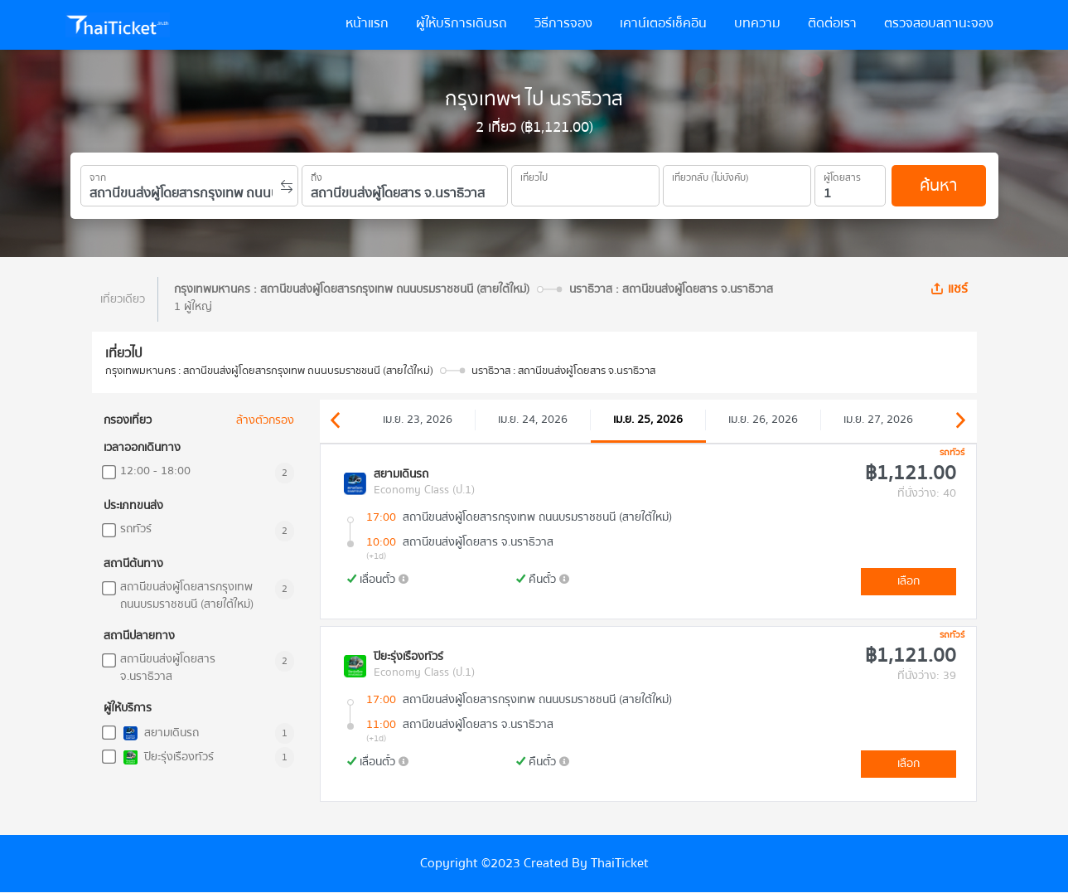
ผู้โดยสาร (842, 175)
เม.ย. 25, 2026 (648, 419)
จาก (97, 175)
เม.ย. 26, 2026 (763, 419)
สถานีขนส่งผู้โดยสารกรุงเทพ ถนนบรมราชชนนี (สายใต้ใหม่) (187, 596)
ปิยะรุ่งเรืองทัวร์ (167, 757)
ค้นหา (938, 185)
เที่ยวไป (534, 175)
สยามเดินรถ (159, 733)
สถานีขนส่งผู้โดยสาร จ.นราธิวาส (167, 668)
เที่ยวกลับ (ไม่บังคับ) (710, 175)
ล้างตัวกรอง (265, 421)
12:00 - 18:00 (155, 471)
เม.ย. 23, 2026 (417, 419)
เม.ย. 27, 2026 (878, 419)
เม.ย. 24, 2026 (533, 419)
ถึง (316, 175)
